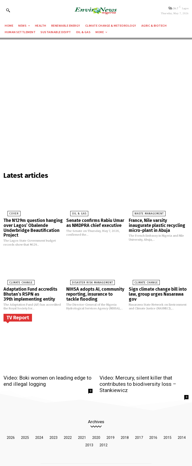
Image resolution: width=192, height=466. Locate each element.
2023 (54, 423)
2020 (96, 423)
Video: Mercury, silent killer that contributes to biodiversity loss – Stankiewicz (142, 373)
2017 (139, 423)
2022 (68, 423)
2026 (11, 423)
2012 (104, 430)
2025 (25, 423)
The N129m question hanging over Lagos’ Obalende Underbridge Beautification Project (29, 224)
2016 (153, 423)
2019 (110, 423)
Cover (9, 212)
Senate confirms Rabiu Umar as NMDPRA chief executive (94, 220)
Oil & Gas (74, 212)
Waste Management (143, 212)
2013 (89, 430)
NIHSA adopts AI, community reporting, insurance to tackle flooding (93, 288)
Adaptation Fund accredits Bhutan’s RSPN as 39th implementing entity (27, 288)
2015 (168, 423)
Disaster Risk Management (85, 278)
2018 (125, 423)
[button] (8, 10)
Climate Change (15, 278)
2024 (39, 423)
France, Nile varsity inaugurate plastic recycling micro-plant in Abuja (157, 222)
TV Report (17, 310)
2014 (182, 423)
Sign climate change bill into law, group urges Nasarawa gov (157, 286)
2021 (82, 423)
